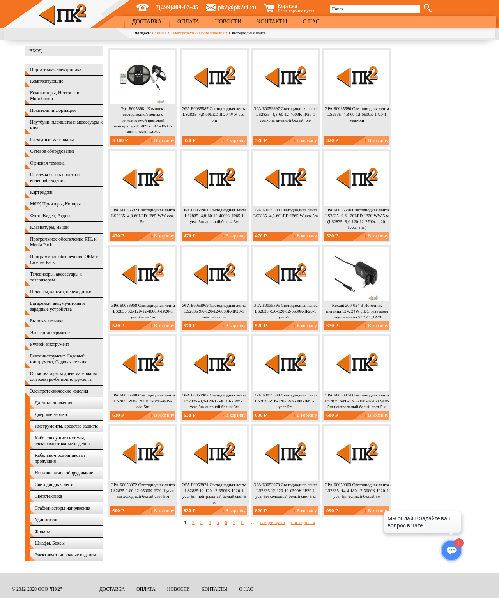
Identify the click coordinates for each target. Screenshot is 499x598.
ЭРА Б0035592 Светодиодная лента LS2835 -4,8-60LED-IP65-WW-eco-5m (143, 215)
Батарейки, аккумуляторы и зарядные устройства (57, 306)
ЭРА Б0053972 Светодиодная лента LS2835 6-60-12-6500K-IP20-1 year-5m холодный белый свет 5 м (143, 490)
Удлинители (46, 519)
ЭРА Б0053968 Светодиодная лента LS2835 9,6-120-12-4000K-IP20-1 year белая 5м (143, 311)
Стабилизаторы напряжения (62, 508)
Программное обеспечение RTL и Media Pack (63, 242)
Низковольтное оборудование (64, 473)
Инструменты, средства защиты (66, 426)
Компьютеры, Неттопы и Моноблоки (54, 95)
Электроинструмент (50, 332)
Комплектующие (46, 81)
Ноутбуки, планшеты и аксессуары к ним (66, 125)
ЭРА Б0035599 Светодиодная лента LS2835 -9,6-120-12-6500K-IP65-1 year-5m (285, 401)
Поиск (337, 8)
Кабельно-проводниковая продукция (60, 458)
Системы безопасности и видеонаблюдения (55, 177)
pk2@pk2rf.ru (237, 7)
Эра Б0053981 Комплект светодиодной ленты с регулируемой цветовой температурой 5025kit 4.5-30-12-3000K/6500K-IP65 (142, 120)
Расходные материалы (52, 139)
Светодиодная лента (55, 484)
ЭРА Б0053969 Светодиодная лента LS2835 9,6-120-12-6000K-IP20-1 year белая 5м (214, 311)
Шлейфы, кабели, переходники (61, 291)
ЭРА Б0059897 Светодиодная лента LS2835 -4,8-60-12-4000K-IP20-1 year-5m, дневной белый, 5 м (285, 114)
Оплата (188, 22)
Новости (228, 22)
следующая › (272, 522)
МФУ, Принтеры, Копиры (55, 204)
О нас (311, 22)
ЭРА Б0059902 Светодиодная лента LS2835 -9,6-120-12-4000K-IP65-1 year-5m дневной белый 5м (214, 401)
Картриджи (41, 192)
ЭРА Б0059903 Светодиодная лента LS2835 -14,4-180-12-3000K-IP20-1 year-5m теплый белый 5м (357, 490)
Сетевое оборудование (52, 151)
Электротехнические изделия (198, 32)
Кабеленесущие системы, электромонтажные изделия (62, 440)
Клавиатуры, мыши (49, 227)
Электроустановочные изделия (65, 554)
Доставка (147, 22)
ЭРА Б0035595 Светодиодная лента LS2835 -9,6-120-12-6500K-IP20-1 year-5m (285, 311)
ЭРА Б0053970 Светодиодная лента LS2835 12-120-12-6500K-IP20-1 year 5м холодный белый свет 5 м (285, 490)
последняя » (303, 522)
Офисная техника (47, 163)
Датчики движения (53, 402)
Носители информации (53, 110)
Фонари (42, 531)
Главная (159, 32)
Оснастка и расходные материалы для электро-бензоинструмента (63, 376)
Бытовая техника (47, 321)
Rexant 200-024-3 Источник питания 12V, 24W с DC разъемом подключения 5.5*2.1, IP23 (357, 311)
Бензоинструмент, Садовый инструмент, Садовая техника (59, 358)
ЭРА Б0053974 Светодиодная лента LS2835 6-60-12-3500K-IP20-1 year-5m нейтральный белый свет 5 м (357, 401)
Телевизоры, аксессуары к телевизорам (56, 277)
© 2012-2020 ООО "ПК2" (37, 589)
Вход (35, 50)
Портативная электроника (55, 69)
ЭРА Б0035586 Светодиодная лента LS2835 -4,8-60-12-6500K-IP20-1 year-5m (357, 114)
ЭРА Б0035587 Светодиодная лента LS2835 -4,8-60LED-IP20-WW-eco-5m (214, 114)
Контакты (272, 22)
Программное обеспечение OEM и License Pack (64, 259)
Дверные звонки (51, 414)
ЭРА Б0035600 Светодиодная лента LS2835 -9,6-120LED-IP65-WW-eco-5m (143, 401)
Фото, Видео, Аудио (50, 215)
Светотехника (48, 496)
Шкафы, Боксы (50, 543)
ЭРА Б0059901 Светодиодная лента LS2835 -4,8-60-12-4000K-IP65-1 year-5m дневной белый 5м (214, 215)
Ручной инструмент (49, 344)
